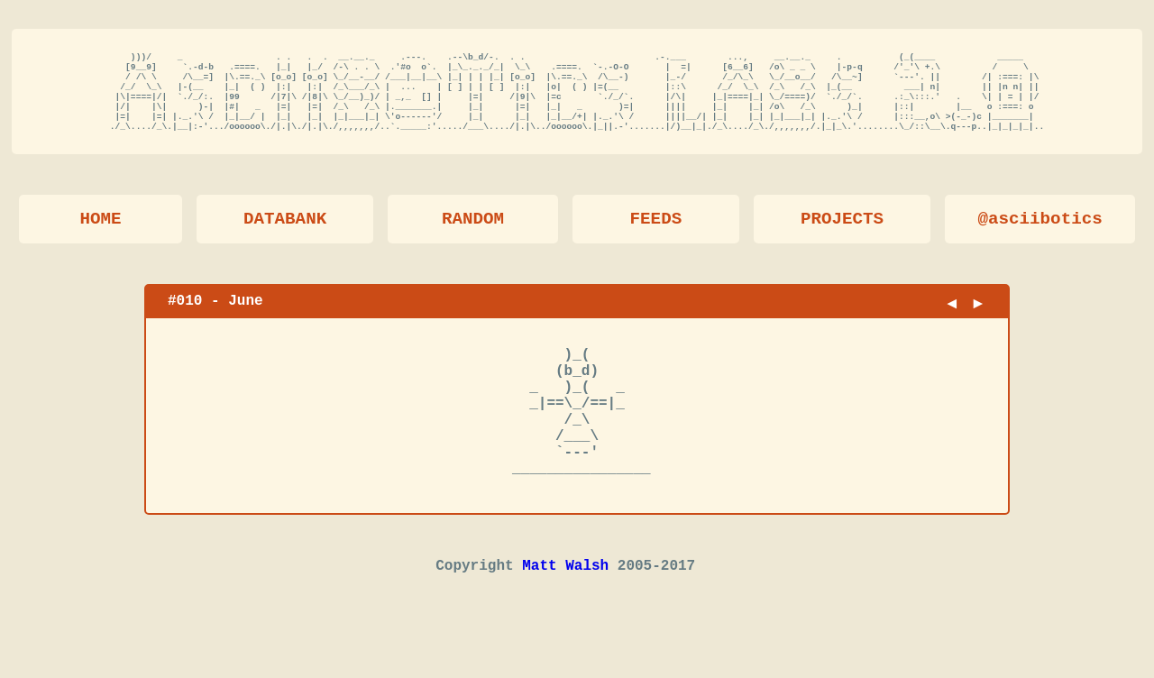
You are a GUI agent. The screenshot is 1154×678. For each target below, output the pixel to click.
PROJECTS (842, 236)
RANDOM (473, 236)
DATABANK (284, 236)
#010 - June (215, 317)
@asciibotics (1040, 236)
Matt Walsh (565, 615)
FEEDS (656, 236)
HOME (100, 236)
